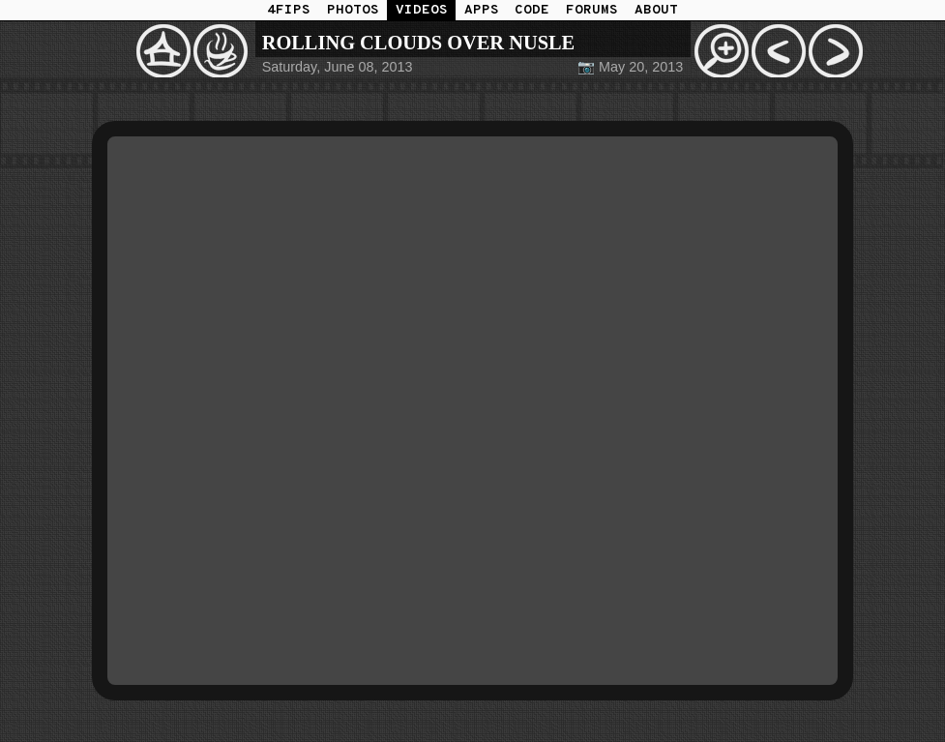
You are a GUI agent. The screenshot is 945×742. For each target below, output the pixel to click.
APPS (481, 10)
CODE (532, 10)
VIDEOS (422, 10)
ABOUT (656, 10)
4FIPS (288, 10)
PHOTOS (353, 10)
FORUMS (592, 10)
